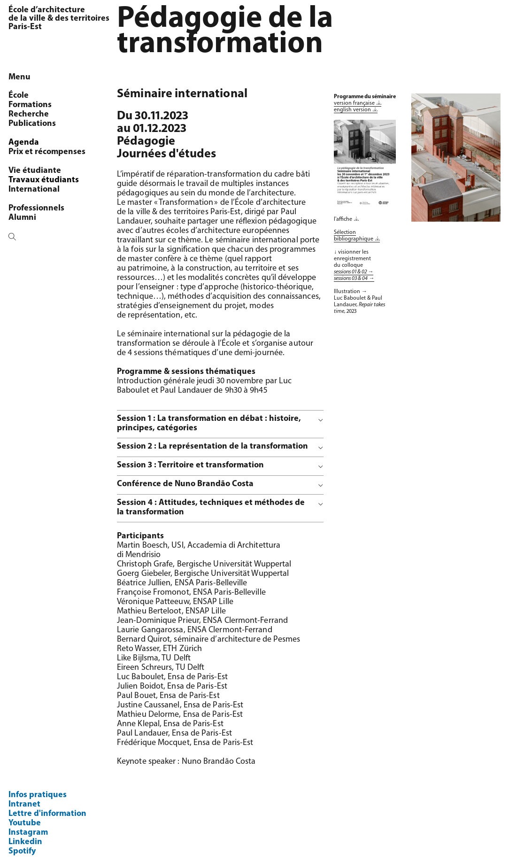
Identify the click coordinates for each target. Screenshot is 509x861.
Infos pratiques (37, 795)
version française (354, 103)
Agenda (23, 142)
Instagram (28, 832)
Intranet (24, 804)
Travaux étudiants (43, 180)
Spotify (22, 851)
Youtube (24, 823)
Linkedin (25, 842)
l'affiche (343, 219)
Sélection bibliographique (353, 236)
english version (352, 110)
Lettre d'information (47, 813)
